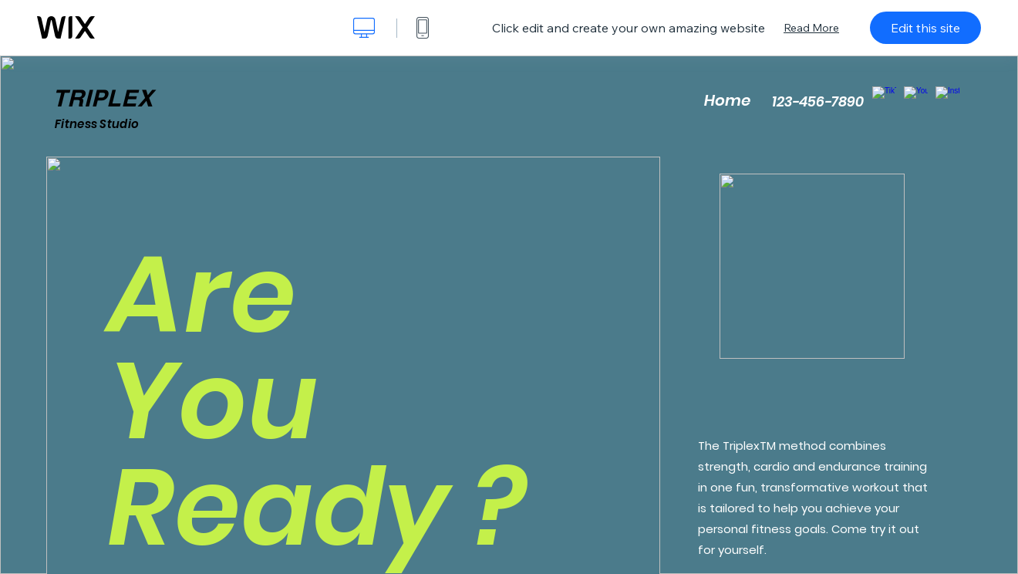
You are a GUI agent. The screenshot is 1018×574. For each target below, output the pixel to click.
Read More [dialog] (811, 28)
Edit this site (925, 27)
